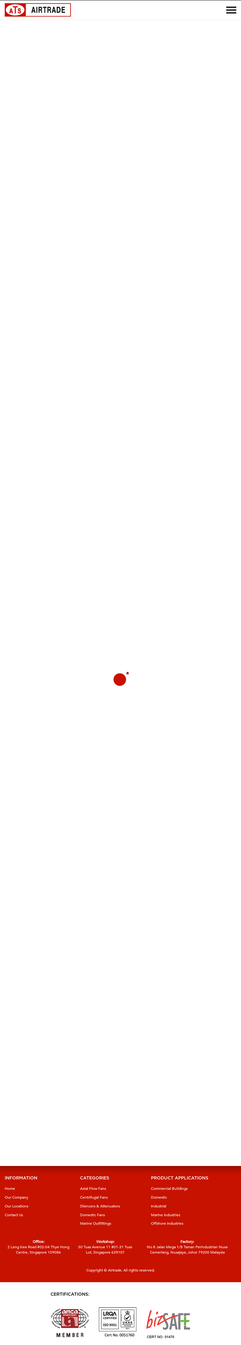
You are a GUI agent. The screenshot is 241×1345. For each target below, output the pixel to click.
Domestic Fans (92, 1214)
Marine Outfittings (95, 1223)
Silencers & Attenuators (100, 1206)
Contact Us (14, 1214)
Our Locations (16, 1206)
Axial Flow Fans (93, 1188)
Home (10, 1188)
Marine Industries (165, 1214)
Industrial (158, 1206)
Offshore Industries (167, 1223)
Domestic (159, 1197)
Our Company (16, 1197)
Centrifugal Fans (94, 1197)
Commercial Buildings (169, 1188)
